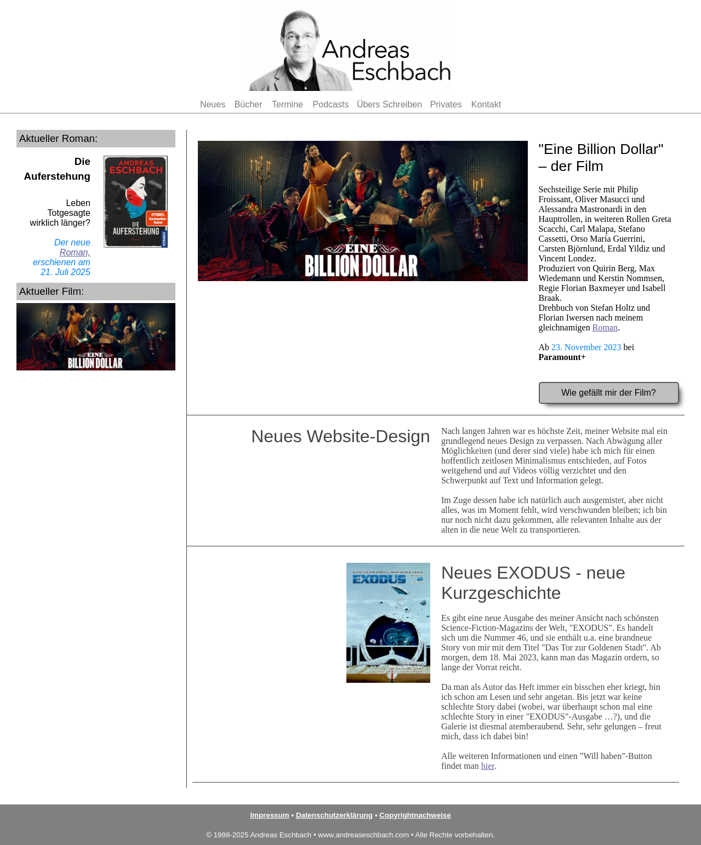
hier (487, 765)
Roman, (75, 252)
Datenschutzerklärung (334, 815)
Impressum (269, 815)
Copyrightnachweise (415, 815)
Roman (605, 327)
